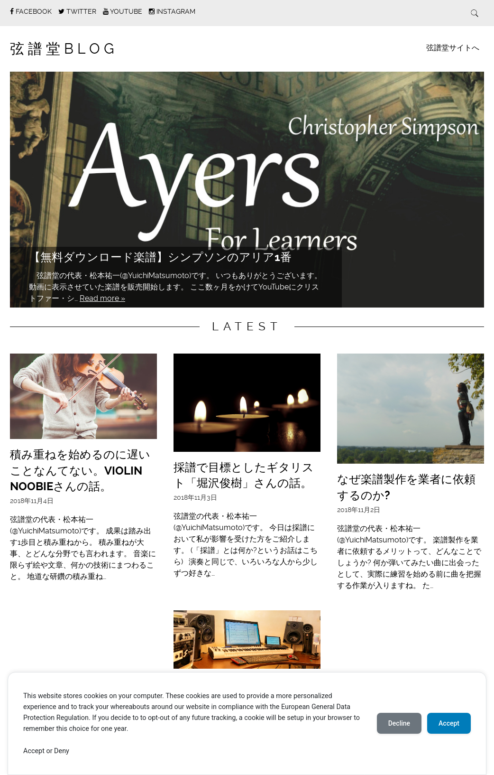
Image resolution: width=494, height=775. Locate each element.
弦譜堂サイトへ (452, 47)
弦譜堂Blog (64, 48)
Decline (399, 723)
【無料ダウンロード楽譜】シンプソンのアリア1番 (160, 257)
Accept (449, 723)
